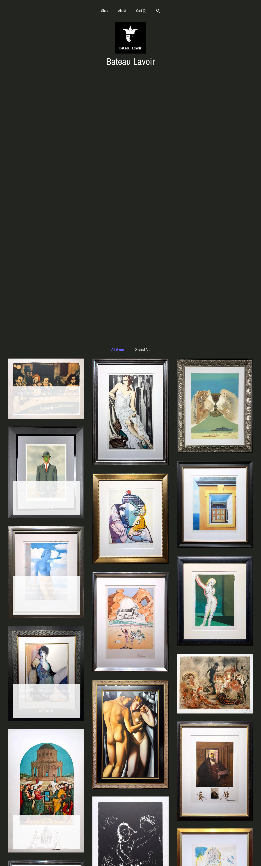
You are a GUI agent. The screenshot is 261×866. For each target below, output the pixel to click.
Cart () (141, 10)
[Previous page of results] (107, 798)
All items (118, 90)
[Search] (158, 11)
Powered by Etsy (214, 856)
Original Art (142, 90)
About (122, 10)
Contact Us (46, 856)
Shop (104, 10)
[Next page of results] (154, 798)
